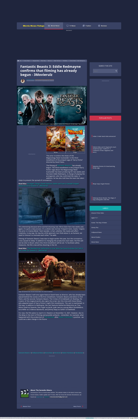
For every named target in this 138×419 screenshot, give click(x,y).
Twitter (46, 397)
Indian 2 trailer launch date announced (104, 136)
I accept (131, 418)
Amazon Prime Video (97, 213)
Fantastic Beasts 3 (64, 165)
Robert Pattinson (66, 317)
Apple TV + (94, 218)
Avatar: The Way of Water (99, 222)
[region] (69, 11)
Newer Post (25, 406)
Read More (39, 397)
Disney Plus (94, 227)
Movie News (95, 242)
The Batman (49, 317)
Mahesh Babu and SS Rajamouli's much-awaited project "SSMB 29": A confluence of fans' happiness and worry (104, 149)
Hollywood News (96, 232)
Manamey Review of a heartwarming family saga (104, 167)
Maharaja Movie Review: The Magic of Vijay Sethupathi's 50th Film (104, 199)
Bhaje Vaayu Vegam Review (101, 184)
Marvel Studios (95, 237)
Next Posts (78, 406)
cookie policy (89, 418)
